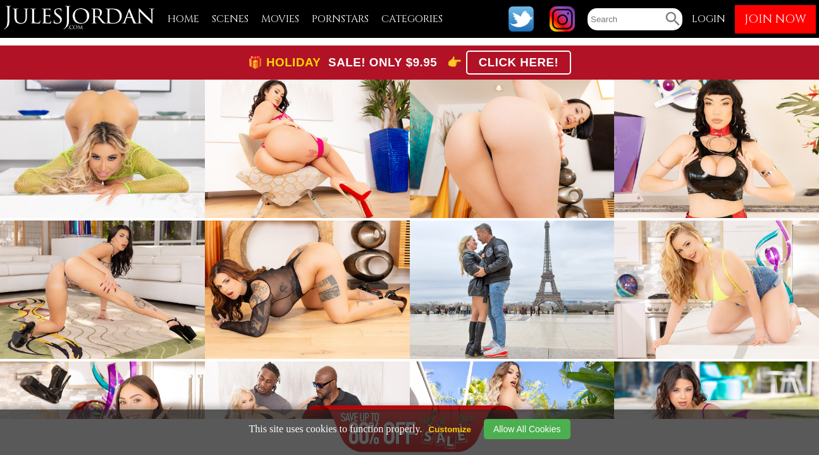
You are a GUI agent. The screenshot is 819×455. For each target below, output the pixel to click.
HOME (183, 19)
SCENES (230, 19)
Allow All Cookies (527, 429)
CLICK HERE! (519, 62)
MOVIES (280, 19)
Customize (450, 429)
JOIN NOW (775, 19)
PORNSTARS (340, 19)
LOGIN (708, 19)
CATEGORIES (412, 19)
